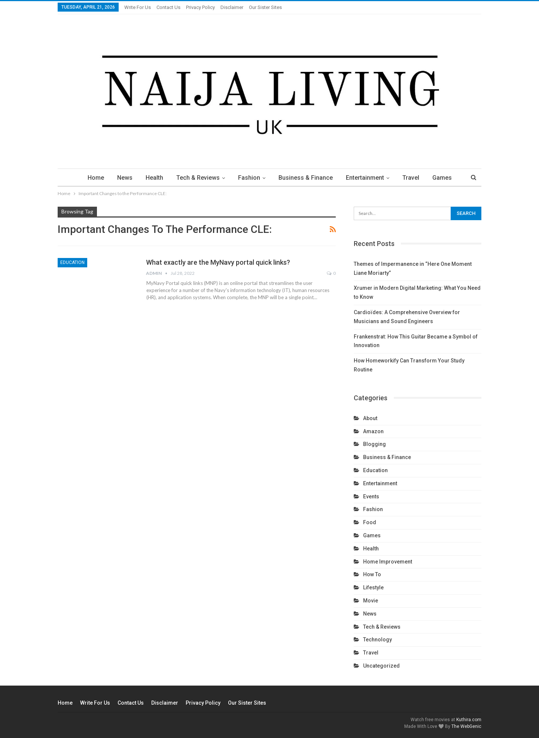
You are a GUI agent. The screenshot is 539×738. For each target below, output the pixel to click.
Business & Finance (305, 177)
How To (372, 574)
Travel (410, 177)
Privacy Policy (200, 7)
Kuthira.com (468, 719)
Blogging (374, 444)
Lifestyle (373, 587)
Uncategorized (381, 666)
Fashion (249, 177)
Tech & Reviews (198, 177)
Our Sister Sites (265, 7)
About (370, 418)
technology (377, 640)
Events (371, 496)
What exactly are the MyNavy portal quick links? (218, 262)
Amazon (373, 431)
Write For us (137, 7)
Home (96, 177)
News (125, 177)
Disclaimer (231, 7)
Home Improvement (387, 562)
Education (72, 262)
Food (369, 522)
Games (442, 177)
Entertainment (365, 177)
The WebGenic (466, 726)
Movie (370, 601)
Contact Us (168, 7)
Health (154, 177)
